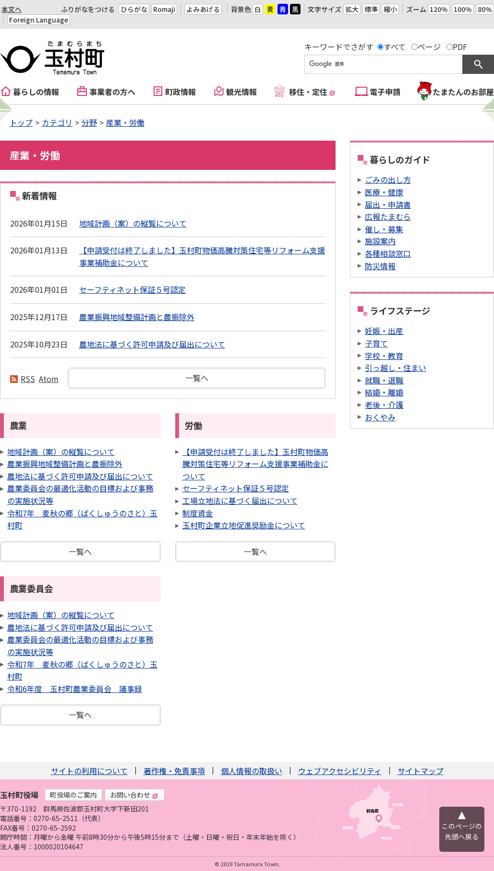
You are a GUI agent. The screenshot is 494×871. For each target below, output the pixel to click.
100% (463, 9)
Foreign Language (38, 19)
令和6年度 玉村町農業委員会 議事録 (74, 688)
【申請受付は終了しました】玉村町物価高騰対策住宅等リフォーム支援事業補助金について (255, 464)
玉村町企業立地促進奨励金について (243, 525)
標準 (371, 9)
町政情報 (180, 91)
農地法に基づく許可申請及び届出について (152, 344)
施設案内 (380, 241)
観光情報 (241, 91)
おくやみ (380, 417)
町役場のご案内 (73, 794)
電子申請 (385, 91)
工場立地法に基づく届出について (240, 500)
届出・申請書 (388, 204)
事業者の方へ (112, 91)
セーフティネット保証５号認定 (132, 289)
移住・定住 (312, 91)
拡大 (352, 9)
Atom (49, 378)
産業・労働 (125, 122)
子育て (376, 343)
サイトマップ (421, 770)
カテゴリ (57, 122)
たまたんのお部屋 (463, 91)
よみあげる (203, 9)
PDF (460, 46)
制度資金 (197, 513)
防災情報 (380, 266)
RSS (28, 378)
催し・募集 (384, 229)
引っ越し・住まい (395, 367)
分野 (89, 122)
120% (439, 9)
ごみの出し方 (388, 179)
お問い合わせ (134, 794)
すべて (395, 46)
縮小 (390, 9)
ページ (429, 46)
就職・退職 (384, 380)
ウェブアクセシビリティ (340, 770)
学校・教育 (384, 355)
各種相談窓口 (388, 253)
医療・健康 (384, 192)
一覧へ (196, 377)
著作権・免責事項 (174, 770)
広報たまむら (388, 216)
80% (485, 9)
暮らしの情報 (36, 91)
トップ (21, 122)
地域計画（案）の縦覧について (133, 223)
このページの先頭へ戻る (462, 831)
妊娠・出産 (384, 330)
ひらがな (133, 9)
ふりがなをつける (88, 9)
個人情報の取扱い (251, 770)
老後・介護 (384, 404)
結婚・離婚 (384, 392)
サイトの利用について (89, 770)
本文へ (11, 9)
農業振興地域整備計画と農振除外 (136, 316)
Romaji (164, 9)
